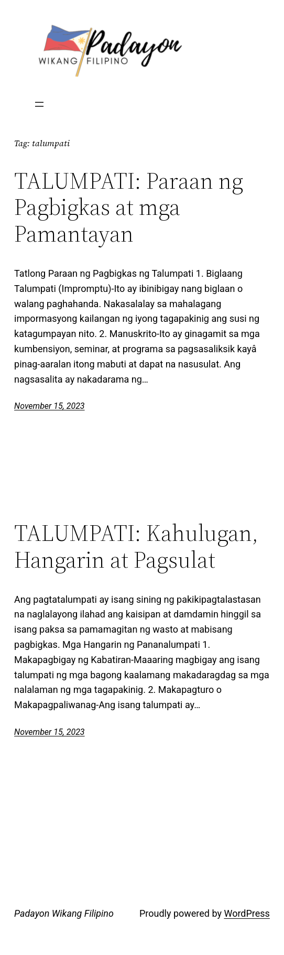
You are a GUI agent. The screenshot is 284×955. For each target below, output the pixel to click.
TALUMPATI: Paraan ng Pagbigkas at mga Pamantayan (128, 207)
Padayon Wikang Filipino (64, 913)
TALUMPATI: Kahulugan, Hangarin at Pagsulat (136, 546)
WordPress (246, 913)
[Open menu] (39, 104)
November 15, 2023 (49, 406)
